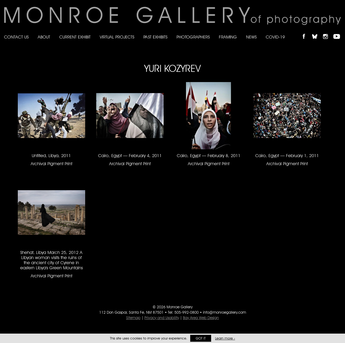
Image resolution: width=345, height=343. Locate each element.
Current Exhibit (75, 37)
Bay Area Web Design (201, 318)
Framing (228, 37)
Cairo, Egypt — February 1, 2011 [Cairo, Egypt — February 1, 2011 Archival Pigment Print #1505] (287, 155)
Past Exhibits (155, 37)
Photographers (193, 37)
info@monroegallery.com (224, 312)
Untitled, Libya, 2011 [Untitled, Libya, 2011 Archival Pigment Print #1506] (51, 155)
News (251, 37)
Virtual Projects (117, 37)
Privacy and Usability (161, 318)
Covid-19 (275, 37)
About (44, 37)
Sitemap (133, 318)
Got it (201, 338)
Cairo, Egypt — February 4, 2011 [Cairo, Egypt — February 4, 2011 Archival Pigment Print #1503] (130, 155)
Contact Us (16, 37)
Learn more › (225, 338)
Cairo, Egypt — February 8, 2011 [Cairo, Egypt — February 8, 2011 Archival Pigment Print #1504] (208, 155)
